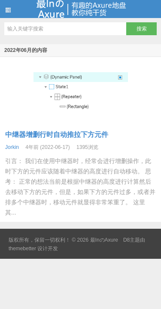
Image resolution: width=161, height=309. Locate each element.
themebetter (22, 248)
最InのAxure (80, 9)
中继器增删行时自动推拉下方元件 (56, 134)
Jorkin (12, 147)
